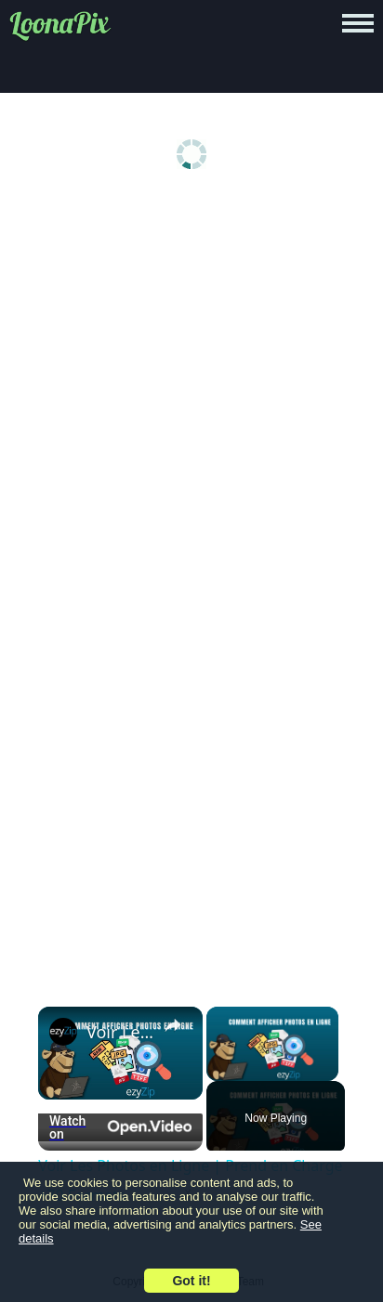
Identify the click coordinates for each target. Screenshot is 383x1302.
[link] (63, 1032)
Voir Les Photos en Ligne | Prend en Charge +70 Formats (120, 1032)
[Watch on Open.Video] (120, 1127)
